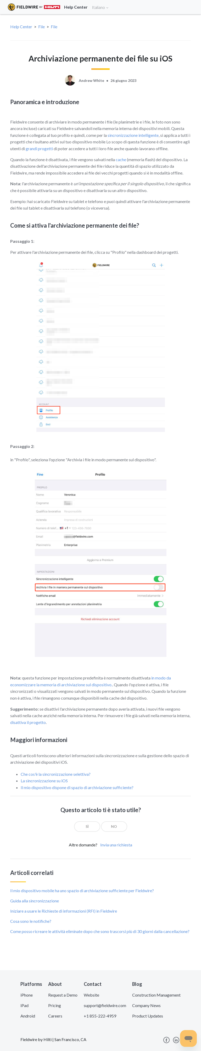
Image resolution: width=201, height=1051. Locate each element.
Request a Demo (62, 994)
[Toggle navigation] (190, 7)
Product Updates (147, 1015)
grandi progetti (39, 148)
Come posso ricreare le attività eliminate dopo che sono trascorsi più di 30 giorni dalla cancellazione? (99, 931)
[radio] (87, 826)
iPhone (26, 994)
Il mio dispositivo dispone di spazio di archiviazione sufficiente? (77, 787)
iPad (24, 1005)
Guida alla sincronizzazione (34, 900)
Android (27, 1015)
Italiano (100, 7)
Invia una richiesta (116, 844)
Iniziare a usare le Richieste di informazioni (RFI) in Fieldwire (63, 910)
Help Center (21, 26)
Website (91, 994)
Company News (146, 1005)
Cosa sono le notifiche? (30, 921)
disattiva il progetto (28, 722)
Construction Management (156, 994)
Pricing (54, 1005)
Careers (55, 1015)
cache (121, 159)
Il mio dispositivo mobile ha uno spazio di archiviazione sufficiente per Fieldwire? (82, 890)
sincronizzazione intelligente (133, 135)
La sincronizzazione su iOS (44, 780)
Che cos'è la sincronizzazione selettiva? (56, 774)
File (41, 26)
